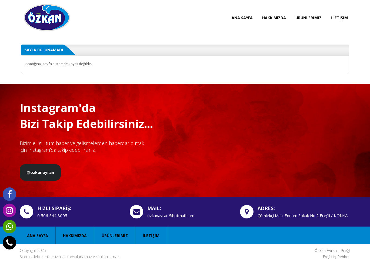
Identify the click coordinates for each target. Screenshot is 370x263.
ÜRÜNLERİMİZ (308, 17)
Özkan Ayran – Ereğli (333, 250)
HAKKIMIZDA (274, 17)
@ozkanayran (40, 172)
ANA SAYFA (242, 17)
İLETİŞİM (339, 17)
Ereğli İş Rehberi (337, 256)
